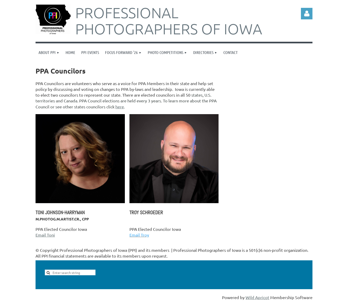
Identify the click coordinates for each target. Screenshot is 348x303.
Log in (306, 13)
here (119, 106)
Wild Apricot (257, 297)
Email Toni (45, 234)
